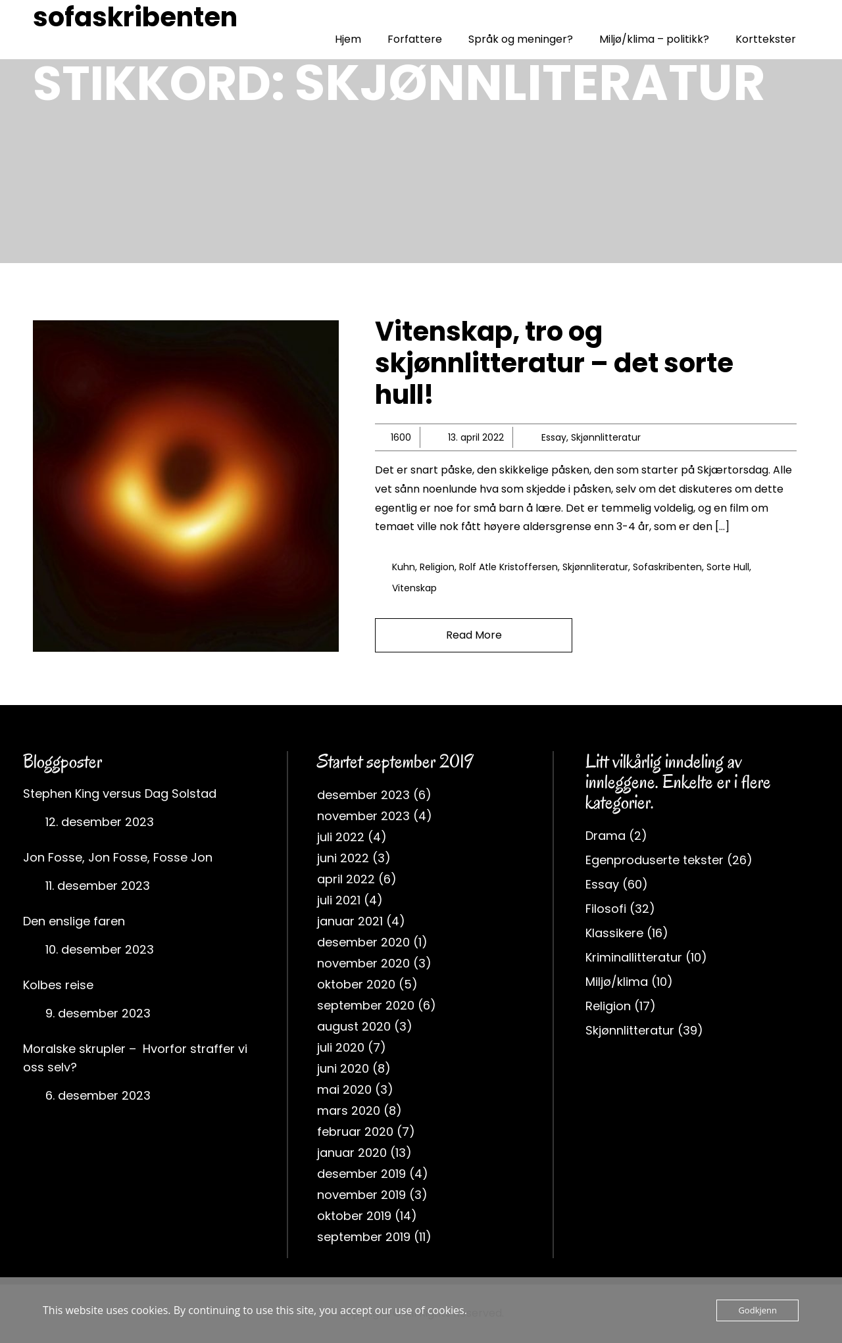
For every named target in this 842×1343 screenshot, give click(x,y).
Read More (474, 635)
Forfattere (414, 39)
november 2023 (363, 816)
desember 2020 (363, 942)
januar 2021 (350, 921)
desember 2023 (363, 795)
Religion (608, 1006)
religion (437, 567)
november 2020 (363, 963)
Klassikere (614, 933)
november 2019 (361, 1194)
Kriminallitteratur (633, 957)
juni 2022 (343, 858)
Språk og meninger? (520, 39)
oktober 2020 (356, 984)
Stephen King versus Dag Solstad (119, 793)
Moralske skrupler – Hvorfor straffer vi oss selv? (135, 1057)
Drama (605, 835)
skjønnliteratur (595, 567)
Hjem (348, 39)
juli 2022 (340, 837)
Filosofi (605, 908)
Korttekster (765, 39)
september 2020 (365, 1005)
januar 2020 (352, 1152)
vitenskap (414, 588)
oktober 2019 (354, 1216)
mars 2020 (348, 1110)
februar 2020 (355, 1131)
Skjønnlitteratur (606, 437)
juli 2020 (340, 1047)
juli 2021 (338, 900)
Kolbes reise (58, 985)
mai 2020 (344, 1089)
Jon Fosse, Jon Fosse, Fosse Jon (117, 857)
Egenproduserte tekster (654, 860)
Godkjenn (757, 1310)
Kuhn (403, 567)
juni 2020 (343, 1068)
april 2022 (346, 879)
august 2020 (354, 1026)
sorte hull (727, 567)
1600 (401, 437)
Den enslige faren (74, 921)
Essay (553, 437)
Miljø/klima (616, 981)
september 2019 (363, 1237)
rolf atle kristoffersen (508, 567)
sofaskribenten (135, 17)
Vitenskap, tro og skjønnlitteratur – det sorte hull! (554, 363)
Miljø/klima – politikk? (654, 39)
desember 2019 (361, 1173)
